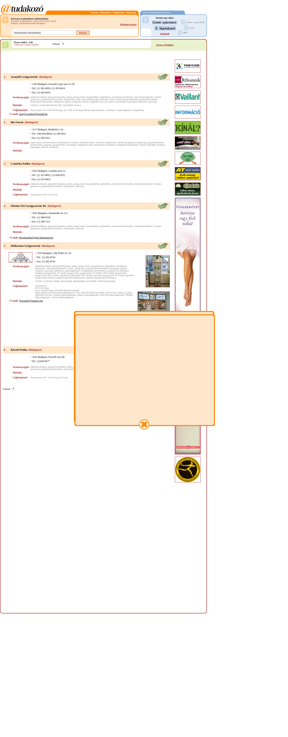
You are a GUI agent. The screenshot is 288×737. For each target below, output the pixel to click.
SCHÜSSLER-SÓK (106, 281)
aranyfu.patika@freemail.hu (33, 114)
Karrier (94, 12)
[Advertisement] (86, 62)
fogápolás (94, 102)
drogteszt (39, 271)
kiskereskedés (49, 142)
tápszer (68, 102)
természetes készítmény (122, 97)
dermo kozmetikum (117, 102)
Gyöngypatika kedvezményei (93, 271)
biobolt (142, 145)
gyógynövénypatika (57, 97)
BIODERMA (79, 281)
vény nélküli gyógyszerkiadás (95, 99)
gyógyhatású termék (148, 99)
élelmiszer (53, 147)
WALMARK (66, 281)
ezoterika (74, 142)
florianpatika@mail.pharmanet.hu (36, 237)
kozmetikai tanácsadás (137, 102)
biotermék (151, 145)
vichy (78, 99)
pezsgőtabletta (92, 97)
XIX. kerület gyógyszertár (114, 273)
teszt (101, 102)
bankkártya (59, 271)
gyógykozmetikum (155, 142)
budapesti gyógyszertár (45, 273)
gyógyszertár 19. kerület (91, 273)
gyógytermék (59, 145)
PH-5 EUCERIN (65, 105)
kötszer (85, 102)
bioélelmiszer (63, 142)
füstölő (121, 142)
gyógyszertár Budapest (118, 271)
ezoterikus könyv (87, 142)
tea (106, 102)
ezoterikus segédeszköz (106, 142)
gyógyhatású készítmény (52, 99)
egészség (152, 102)
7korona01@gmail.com (31, 300)
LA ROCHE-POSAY (47, 105)
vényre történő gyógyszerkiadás (123, 99)
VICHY (33, 105)
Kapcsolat (131, 12)
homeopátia (69, 99)
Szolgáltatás (118, 12)
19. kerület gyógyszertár (68, 273)
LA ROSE (48, 281)
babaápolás (59, 102)
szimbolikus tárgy (85, 145)
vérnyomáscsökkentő (143, 97)
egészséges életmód (39, 147)
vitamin (158, 97)
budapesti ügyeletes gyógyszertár (70, 278)
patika (69, 97)
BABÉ (57, 281)
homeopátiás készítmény (41, 102)
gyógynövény (36, 145)
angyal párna (36, 142)
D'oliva (77, 105)
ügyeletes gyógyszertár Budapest (101, 278)
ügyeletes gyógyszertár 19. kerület (109, 275)
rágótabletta (105, 97)
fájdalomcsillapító (38, 97)
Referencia (105, 12)
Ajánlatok (165, 34)
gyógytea (48, 145)
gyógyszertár (79, 97)
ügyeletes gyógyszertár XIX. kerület (76, 275)
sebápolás (76, 102)
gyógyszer (34, 99)
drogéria (161, 145)
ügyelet (123, 268)
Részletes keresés (128, 24)
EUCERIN (91, 281)
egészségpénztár (72, 271)
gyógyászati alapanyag (135, 142)
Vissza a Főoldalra (165, 45)
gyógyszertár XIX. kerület (47, 275)
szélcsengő (71, 145)
